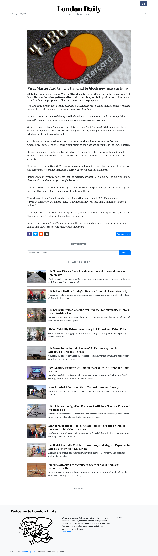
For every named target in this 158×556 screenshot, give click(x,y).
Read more (66, 532)
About (49, 552)
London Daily (79, 9)
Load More (79, 488)
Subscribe (124, 252)
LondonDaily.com (28, 552)
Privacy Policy (58, 552)
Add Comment (123, 234)
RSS (119, 517)
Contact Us (41, 552)
